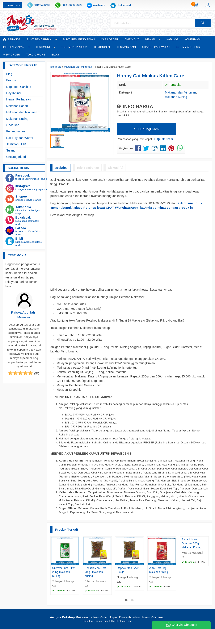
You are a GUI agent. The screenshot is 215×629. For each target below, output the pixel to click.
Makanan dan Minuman (180, 92)
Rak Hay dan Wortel (19, 138)
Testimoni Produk (74, 47)
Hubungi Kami (147, 129)
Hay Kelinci (13, 93)
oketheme (99, 5)
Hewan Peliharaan (18, 99)
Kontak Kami (12, 5)
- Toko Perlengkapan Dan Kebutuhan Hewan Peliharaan (107, 617)
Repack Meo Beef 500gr (127, 570)
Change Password (156, 47)
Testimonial (102, 47)
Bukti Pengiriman (39, 39)
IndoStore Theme (92, 621)
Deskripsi (61, 167)
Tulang (11, 150)
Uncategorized (16, 156)
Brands (11, 80)
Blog (55, 54)
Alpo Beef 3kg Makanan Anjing (158, 570)
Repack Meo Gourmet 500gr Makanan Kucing (192, 543)
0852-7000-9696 (71, 5)
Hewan (150, 39)
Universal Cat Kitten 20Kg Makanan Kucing (63, 572)
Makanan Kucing (176, 97)
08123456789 (42, 5)
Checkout (132, 39)
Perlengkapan (13, 47)
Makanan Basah (17, 106)
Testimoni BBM (16, 144)
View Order (11, 54)
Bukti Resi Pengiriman (79, 39)
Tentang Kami (126, 47)
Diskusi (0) (115, 167)
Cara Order (109, 39)
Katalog (172, 39)
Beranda (11, 39)
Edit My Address (188, 47)
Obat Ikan (12, 125)
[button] (203, 23)
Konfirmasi (193, 39)
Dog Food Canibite (18, 86)
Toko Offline (35, 54)
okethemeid (124, 5)
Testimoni (43, 47)
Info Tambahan (88, 167)
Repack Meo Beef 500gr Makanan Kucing (95, 572)
